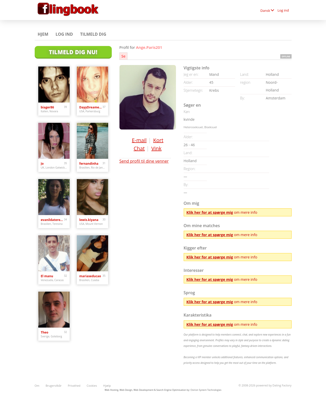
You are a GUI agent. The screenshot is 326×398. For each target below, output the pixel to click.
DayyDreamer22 (91, 107)
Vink (156, 148)
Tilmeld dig (93, 34)
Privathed (74, 385)
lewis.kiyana (88, 220)
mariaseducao (90, 276)
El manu (47, 276)
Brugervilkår (53, 385)
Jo (42, 163)
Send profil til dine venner (144, 161)
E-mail (139, 140)
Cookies (92, 385)
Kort (158, 140)
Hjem (43, 34)
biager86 (47, 107)
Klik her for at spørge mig (210, 212)
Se (124, 56)
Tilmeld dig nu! (73, 52)
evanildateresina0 (52, 220)
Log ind (283, 10)
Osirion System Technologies (205, 390)
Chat (139, 148)
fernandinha (88, 163)
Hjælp (107, 385)
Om (37, 385)
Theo (44, 332)
